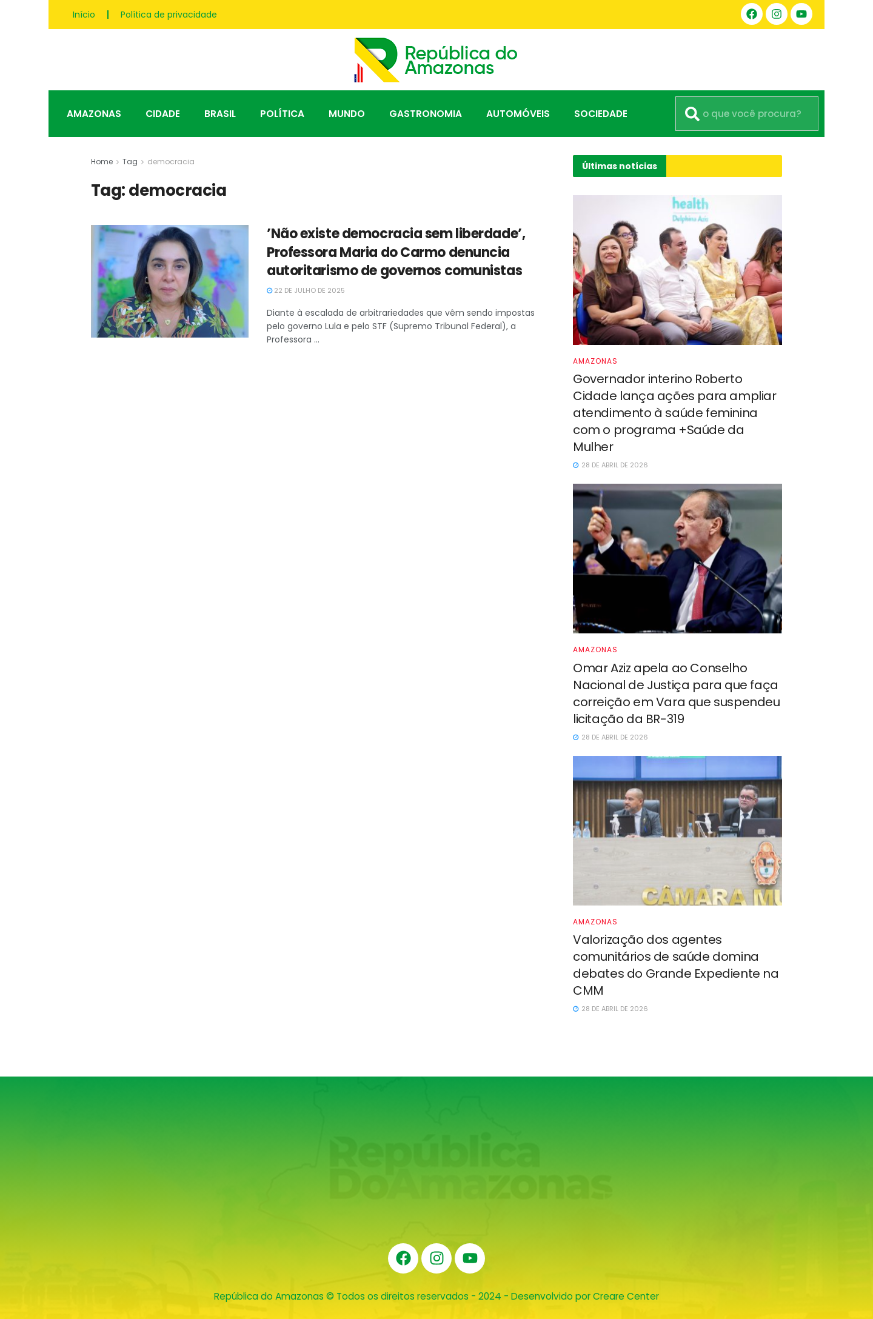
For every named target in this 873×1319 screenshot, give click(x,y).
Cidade (163, 113)
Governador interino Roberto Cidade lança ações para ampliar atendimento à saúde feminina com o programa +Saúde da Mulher (675, 412)
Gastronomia (425, 113)
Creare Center (626, 1296)
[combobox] (746, 113)
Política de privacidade (169, 14)
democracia (171, 161)
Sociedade (600, 113)
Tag (130, 161)
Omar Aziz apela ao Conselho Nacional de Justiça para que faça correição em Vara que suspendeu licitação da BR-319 (676, 693)
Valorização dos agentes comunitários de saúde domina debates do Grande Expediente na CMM (676, 965)
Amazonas (94, 113)
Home (102, 161)
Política (282, 113)
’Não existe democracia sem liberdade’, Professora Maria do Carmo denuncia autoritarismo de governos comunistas (396, 252)
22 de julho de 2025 (306, 290)
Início (84, 14)
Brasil (220, 113)
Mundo (347, 113)
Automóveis (518, 113)
